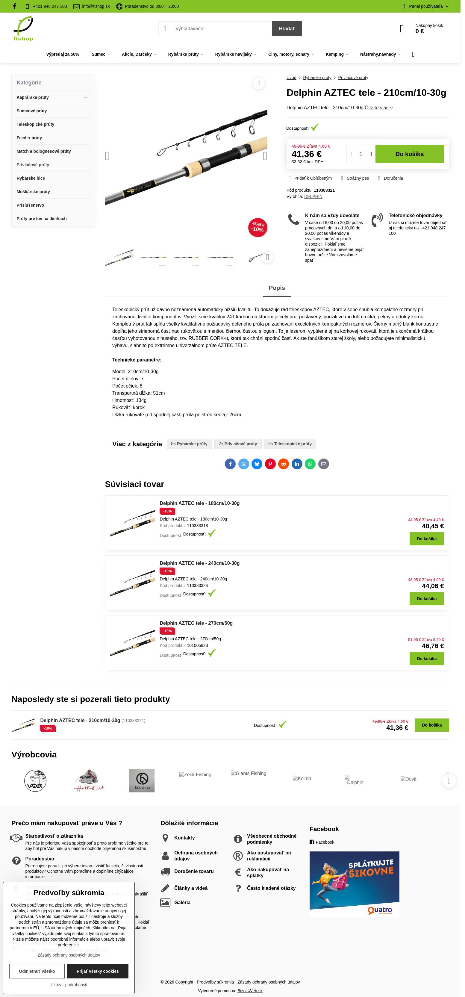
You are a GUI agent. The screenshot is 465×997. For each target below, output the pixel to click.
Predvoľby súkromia (215, 982)
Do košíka (410, 154)
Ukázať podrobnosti (69, 984)
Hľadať (287, 28)
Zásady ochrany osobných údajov (268, 982)
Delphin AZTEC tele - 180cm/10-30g (200, 503)
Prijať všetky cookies (98, 971)
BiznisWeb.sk (250, 990)
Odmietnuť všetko (37, 971)
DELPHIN (313, 196)
